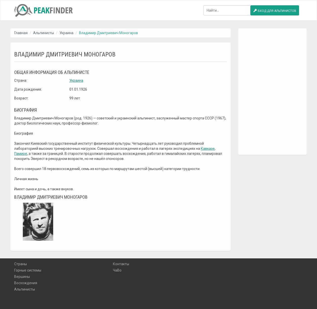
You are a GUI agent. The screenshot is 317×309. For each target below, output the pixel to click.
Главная (21, 33)
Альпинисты (43, 33)
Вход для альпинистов (274, 11)
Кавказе (208, 149)
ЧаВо (117, 270)
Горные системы (27, 270)
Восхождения (25, 283)
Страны (20, 264)
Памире (20, 154)
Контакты (121, 264)
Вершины (22, 277)
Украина (66, 33)
